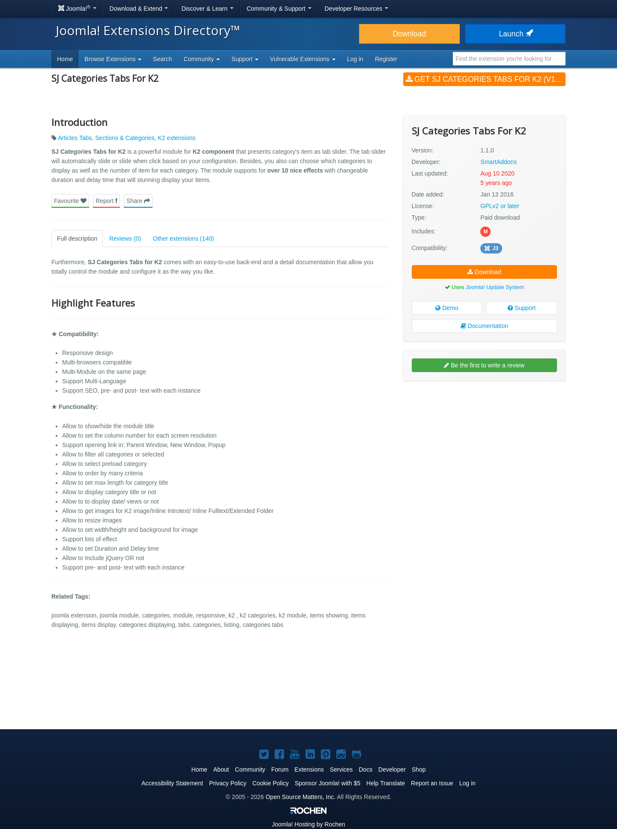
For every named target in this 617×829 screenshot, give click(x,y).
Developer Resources (357, 8)
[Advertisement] (484, 442)
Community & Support (279, 8)
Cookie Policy (270, 783)
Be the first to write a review (484, 365)
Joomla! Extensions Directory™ (148, 30)
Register (386, 59)
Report (106, 200)
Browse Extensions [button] (112, 59)
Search (162, 59)
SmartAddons (498, 161)
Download (409, 34)
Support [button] (244, 59)
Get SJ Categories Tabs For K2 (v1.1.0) (486, 79)
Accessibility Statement (172, 783)
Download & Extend (139, 8)
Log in (355, 59)
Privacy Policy (227, 783)
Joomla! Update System (495, 287)
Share (138, 200)
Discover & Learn (207, 8)
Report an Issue (432, 783)
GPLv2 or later (499, 206)
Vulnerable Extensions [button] (302, 59)
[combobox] (509, 59)
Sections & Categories (125, 137)
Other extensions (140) (183, 238)
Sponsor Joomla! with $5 (327, 783)
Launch (515, 34)
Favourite (70, 200)
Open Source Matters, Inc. (300, 796)
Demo (446, 307)
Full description (77, 238)
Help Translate (385, 783)
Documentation (484, 325)
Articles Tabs (75, 137)
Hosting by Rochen (308, 824)
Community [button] (202, 59)
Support (522, 307)
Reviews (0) (125, 238)
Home (65, 59)
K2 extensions (176, 137)
